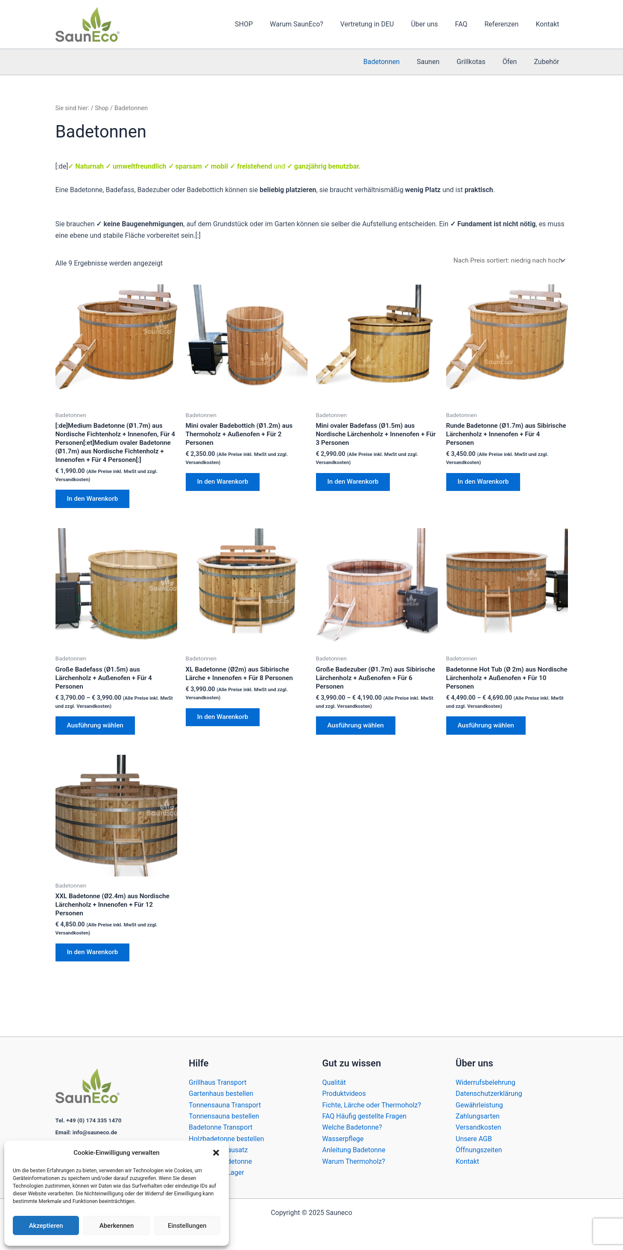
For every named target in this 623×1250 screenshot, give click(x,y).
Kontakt (549, 24)
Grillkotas (479, 62)
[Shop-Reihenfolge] (506, 260)
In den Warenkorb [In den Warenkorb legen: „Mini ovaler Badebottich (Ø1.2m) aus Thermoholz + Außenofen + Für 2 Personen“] (225, 485)
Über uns (436, 24)
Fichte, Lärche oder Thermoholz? (371, 1105)
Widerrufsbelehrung (485, 1082)
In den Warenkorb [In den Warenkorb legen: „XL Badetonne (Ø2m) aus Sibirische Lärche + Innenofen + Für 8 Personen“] (225, 733)
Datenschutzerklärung (489, 1093)
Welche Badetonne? (352, 1127)
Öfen (515, 62)
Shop (104, 108)
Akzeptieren (46, 1226)
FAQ (470, 24)
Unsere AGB (474, 1139)
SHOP (266, 24)
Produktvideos (344, 1093)
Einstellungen (187, 1226)
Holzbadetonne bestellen (226, 1139)
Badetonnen (397, 62)
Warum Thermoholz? (353, 1161)
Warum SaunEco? (315, 24)
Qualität (334, 1082)
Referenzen (506, 24)
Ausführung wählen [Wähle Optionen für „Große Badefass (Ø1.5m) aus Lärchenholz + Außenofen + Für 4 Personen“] (98, 742)
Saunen (440, 62)
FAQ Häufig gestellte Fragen (364, 1116)
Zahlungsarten (478, 1116)
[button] (216, 1152)
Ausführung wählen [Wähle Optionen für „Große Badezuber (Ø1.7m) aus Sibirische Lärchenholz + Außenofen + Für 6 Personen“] (358, 742)
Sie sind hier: (73, 108)
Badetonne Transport (220, 1127)
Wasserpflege (343, 1139)
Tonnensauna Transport (225, 1105)
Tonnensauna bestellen (224, 1116)
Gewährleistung (479, 1105)
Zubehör (548, 62)
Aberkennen (116, 1226)
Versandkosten (478, 1127)
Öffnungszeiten (479, 1150)
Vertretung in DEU (382, 24)
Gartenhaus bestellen (221, 1093)
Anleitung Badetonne (354, 1150)
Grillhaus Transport (217, 1082)
